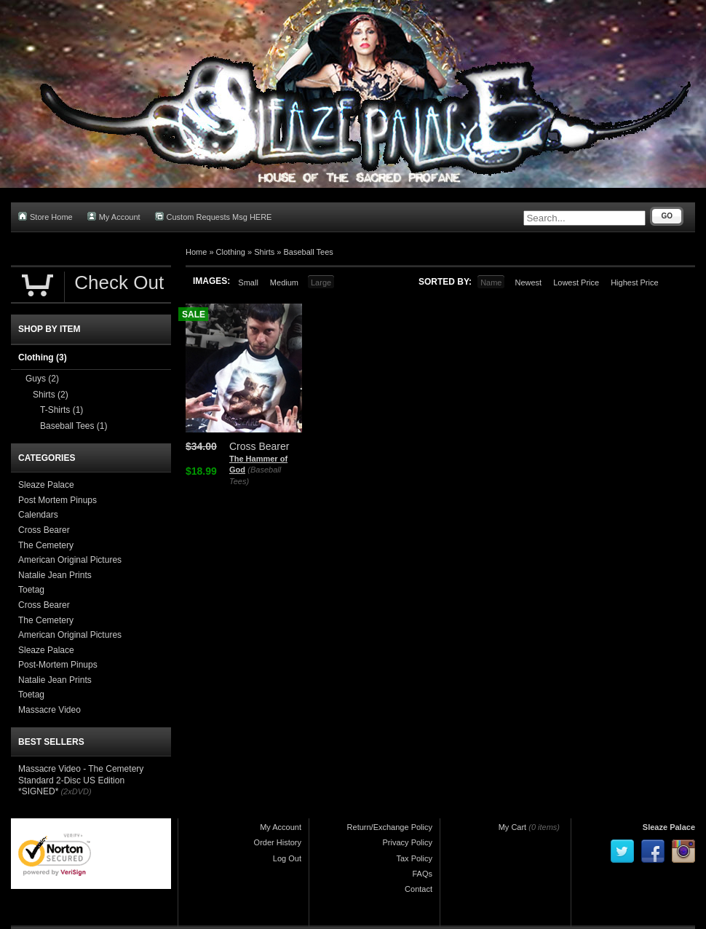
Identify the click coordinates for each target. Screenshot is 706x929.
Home (196, 252)
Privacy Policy (407, 842)
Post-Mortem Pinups (58, 665)
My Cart (513, 827)
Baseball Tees (308, 252)
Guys (42, 378)
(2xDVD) (75, 791)
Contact (418, 889)
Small (248, 282)
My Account (113, 216)
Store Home (45, 216)
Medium (284, 282)
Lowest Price (576, 282)
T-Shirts (61, 410)
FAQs (422, 873)
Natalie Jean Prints (55, 575)
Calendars (38, 515)
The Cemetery (46, 545)
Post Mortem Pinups (57, 500)
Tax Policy (414, 858)
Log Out (287, 858)
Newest (528, 282)
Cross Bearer (44, 530)
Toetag (31, 590)
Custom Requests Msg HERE (213, 216)
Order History (277, 842)
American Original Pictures (70, 560)
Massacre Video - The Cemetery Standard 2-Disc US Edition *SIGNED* (80, 780)
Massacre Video (49, 710)
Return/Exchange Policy (389, 827)
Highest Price (634, 282)
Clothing (230, 252)
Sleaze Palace (46, 485)
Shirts (264, 252)
